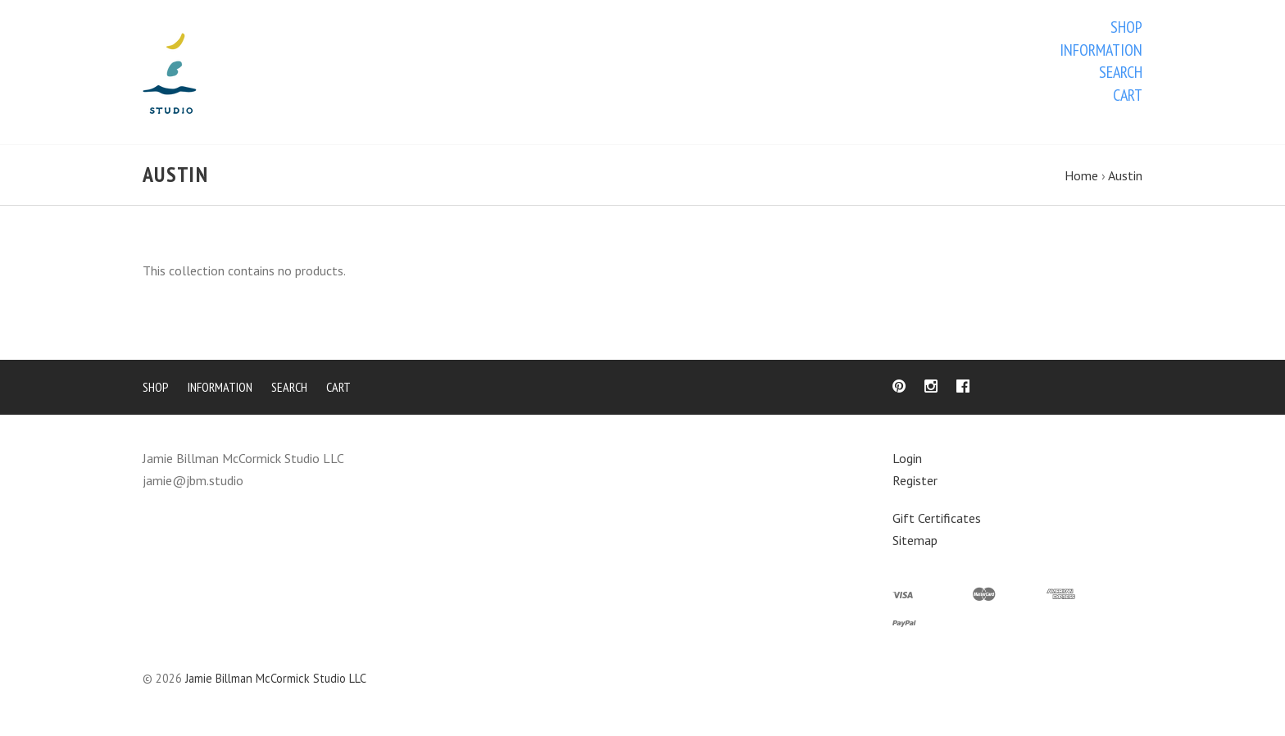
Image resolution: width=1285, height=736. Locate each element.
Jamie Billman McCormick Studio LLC (275, 681)
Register (915, 483)
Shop (1126, 27)
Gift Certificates (936, 521)
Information (1101, 50)
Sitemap (915, 543)
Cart (1127, 95)
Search (1120, 72)
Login (907, 461)
